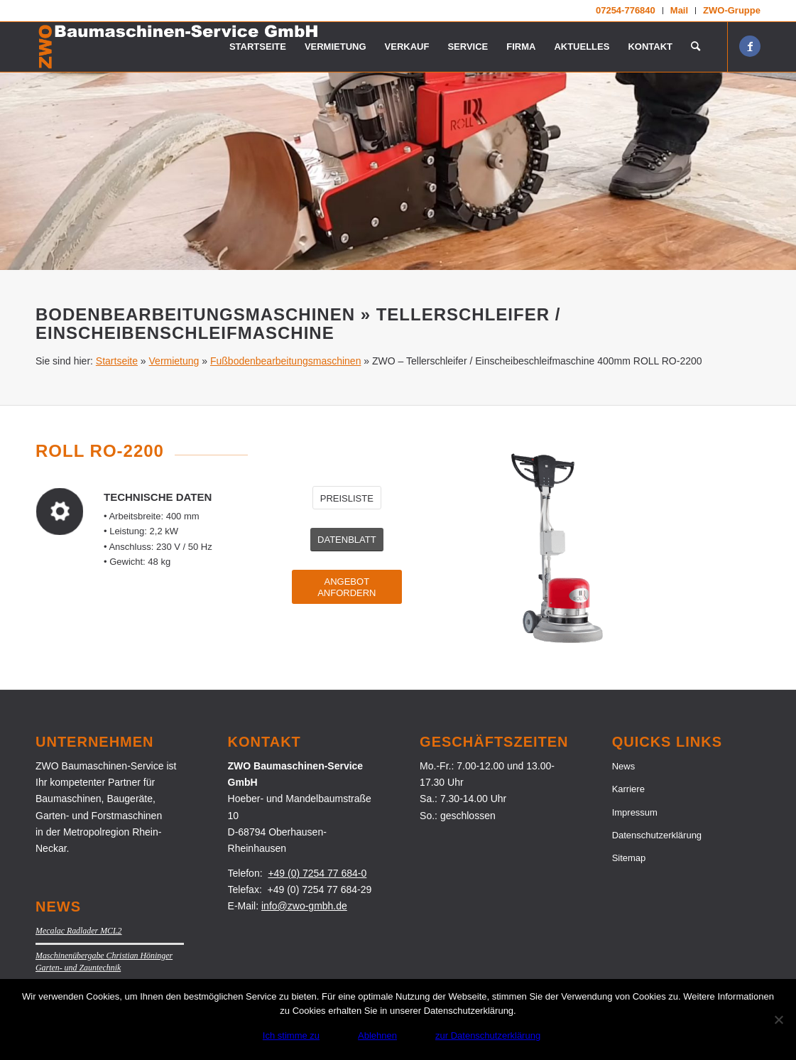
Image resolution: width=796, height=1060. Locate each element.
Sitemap (629, 858)
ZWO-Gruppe (731, 10)
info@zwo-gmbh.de (304, 906)
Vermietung (174, 361)
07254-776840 (625, 10)
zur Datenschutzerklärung (487, 1035)
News (624, 766)
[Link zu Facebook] (749, 46)
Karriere (628, 789)
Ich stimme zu (291, 1035)
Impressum (635, 812)
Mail (679, 10)
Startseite (117, 361)
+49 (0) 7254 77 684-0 (317, 873)
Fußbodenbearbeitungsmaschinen (285, 361)
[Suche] (695, 47)
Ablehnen (377, 1035)
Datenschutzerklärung (657, 835)
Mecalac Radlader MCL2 (79, 931)
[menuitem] (626, 10)
